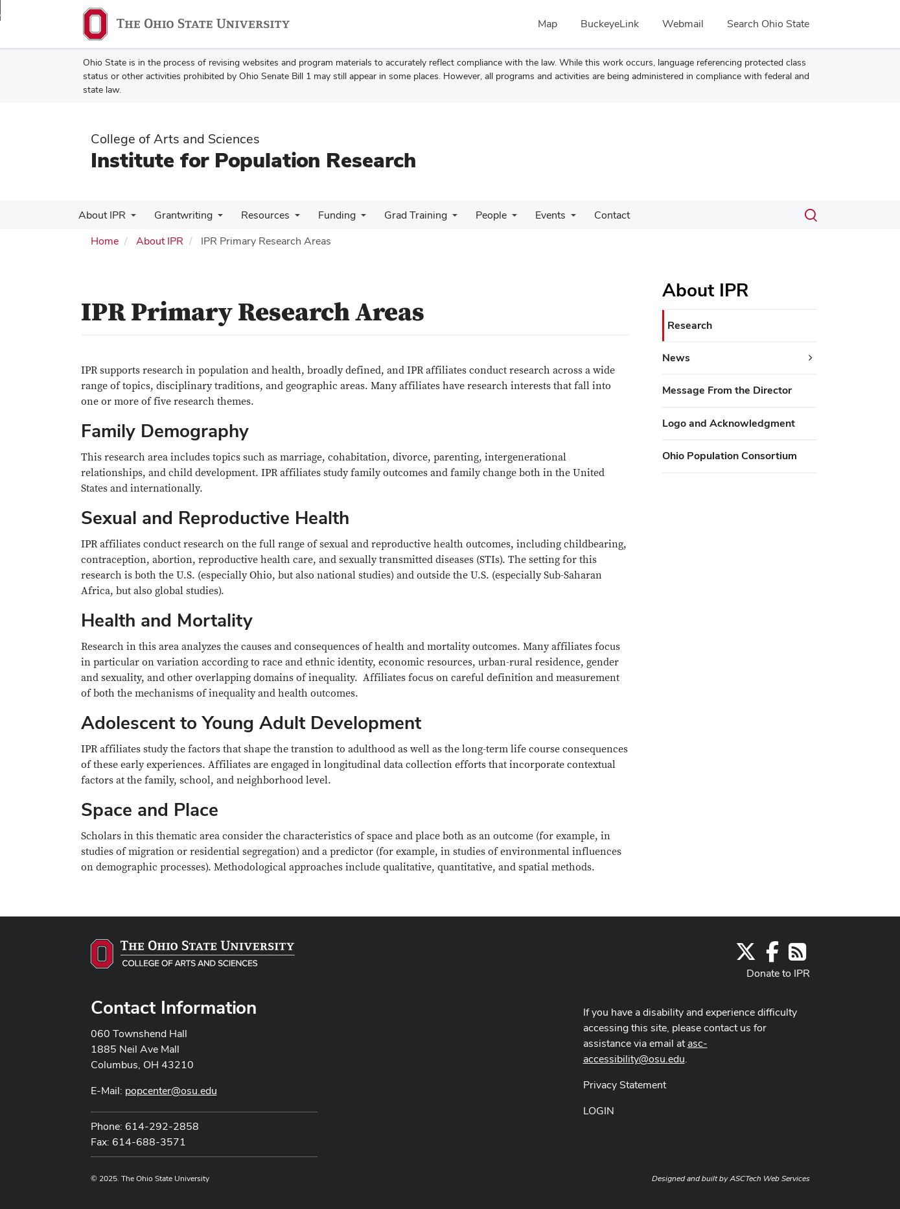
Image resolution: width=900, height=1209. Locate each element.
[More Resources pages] (288, 218)
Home (105, 241)
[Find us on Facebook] (772, 956)
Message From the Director (727, 390)
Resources (259, 215)
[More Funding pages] (352, 218)
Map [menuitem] (547, 23)
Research (689, 325)
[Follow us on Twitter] (745, 956)
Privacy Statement (624, 1085)
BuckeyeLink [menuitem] (610, 23)
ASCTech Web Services (770, 1178)
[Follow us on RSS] (797, 956)
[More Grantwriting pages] (214, 218)
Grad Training (404, 215)
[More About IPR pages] (129, 218)
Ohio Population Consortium (729, 455)
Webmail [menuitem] (683, 23)
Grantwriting (179, 215)
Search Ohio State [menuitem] (768, 23)
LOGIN (598, 1111)
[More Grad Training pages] (440, 218)
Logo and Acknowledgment (728, 423)
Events (533, 215)
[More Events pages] (554, 218)
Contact (592, 215)
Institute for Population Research (253, 160)
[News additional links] (810, 358)
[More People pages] (497, 218)
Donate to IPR (778, 973)
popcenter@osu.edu (171, 1090)
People (476, 215)
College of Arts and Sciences (175, 138)
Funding (328, 215)
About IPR (100, 215)
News (676, 358)
